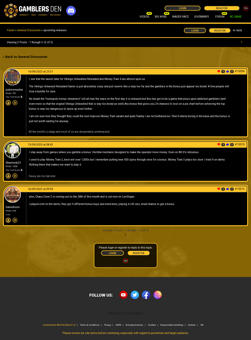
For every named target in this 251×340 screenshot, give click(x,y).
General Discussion (29, 30)
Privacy (107, 325)
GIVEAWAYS (201, 16)
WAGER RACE (180, 16)
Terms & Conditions (90, 325)
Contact (191, 325)
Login (182, 8)
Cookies (152, 325)
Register (222, 8)
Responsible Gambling (171, 325)
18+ (246, 8)
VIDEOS (144, 16)
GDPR (118, 325)
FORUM (219, 16)
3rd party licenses (134, 325)
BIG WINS (161, 16)
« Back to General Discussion (25, 57)
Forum (10, 30)
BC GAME (236, 16)
